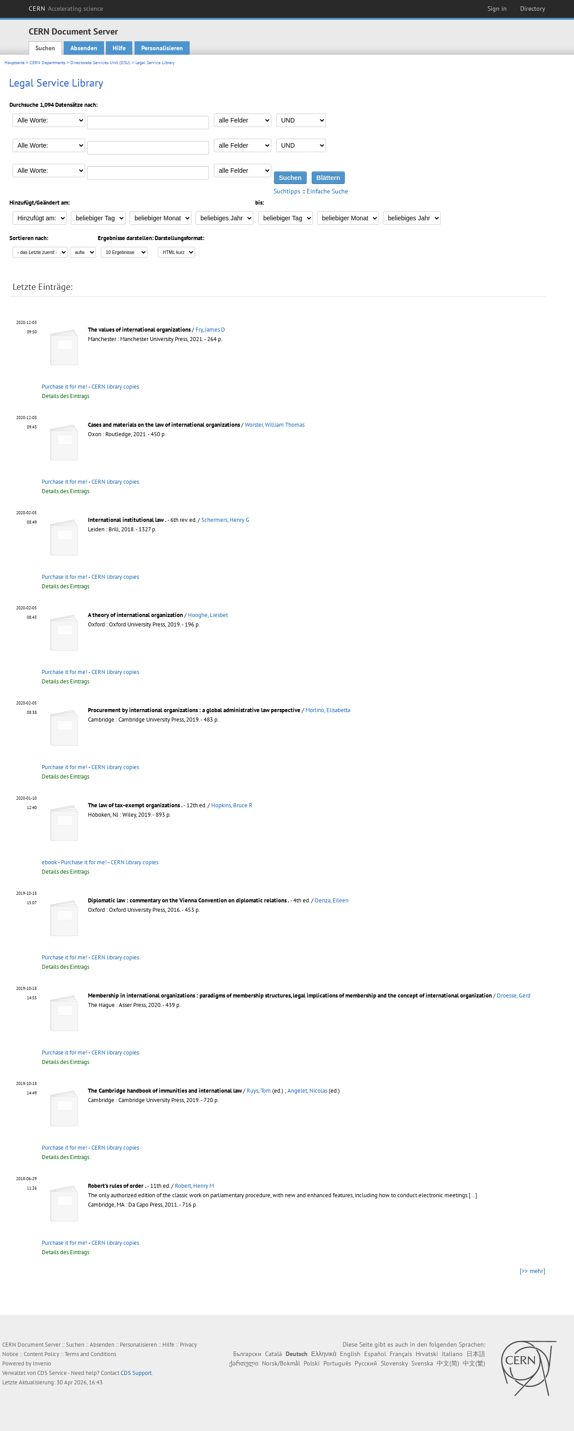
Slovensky (394, 1363)
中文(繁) (474, 1363)
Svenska (422, 1363)
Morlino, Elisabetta (327, 710)
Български (247, 1354)
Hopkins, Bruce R (231, 805)
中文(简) (448, 1363)
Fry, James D (210, 329)
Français (401, 1354)
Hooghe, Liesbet (208, 615)
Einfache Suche (327, 191)
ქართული (243, 1363)
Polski (312, 1363)
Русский (366, 1363)
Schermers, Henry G (225, 520)
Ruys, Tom (259, 1090)
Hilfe (119, 48)
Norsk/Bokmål (281, 1363)
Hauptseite (14, 63)
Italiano (452, 1354)
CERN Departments (47, 63)
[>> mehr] (532, 1271)
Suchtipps (287, 191)
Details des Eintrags (65, 396)
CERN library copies (115, 386)
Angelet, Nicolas (307, 1090)
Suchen (45, 48)
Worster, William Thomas (274, 425)
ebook (49, 862)
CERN (66, 8)
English (350, 1354)
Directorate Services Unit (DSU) (100, 63)
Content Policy (41, 1354)
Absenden (83, 48)
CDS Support (136, 1373)
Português (337, 1363)
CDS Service (52, 1373)
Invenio (42, 1363)
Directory (532, 8)
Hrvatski (427, 1354)
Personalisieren (162, 48)
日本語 (475, 1354)
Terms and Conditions (90, 1354)
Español (375, 1354)
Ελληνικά (323, 1354)
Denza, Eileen (331, 900)
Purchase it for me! (64, 386)
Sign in (497, 8)
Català (273, 1354)
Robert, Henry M (194, 1186)
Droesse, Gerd (514, 995)
